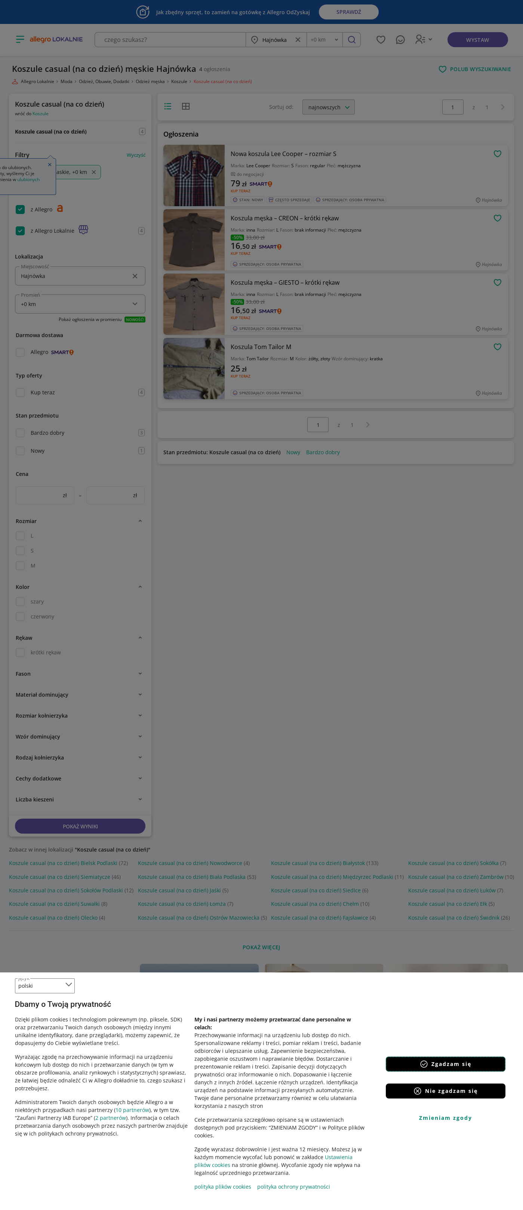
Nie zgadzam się (445, 1091)
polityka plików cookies (222, 1186)
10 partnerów (132, 1109)
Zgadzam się (445, 1064)
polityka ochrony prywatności (293, 1186)
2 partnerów (110, 1117)
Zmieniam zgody (445, 1117)
